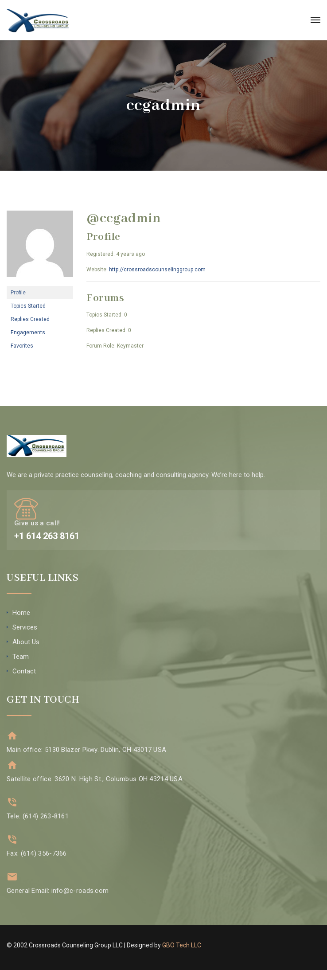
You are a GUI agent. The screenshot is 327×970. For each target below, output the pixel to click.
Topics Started (28, 306)
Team (20, 657)
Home (21, 613)
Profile (18, 292)
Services (24, 627)
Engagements (28, 332)
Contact (24, 671)
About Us (25, 642)
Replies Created (30, 319)
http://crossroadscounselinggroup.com (157, 269)
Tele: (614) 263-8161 (38, 816)
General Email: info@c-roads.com (58, 891)
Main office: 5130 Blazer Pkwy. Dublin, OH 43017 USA (86, 750)
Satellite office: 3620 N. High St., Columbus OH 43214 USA (95, 779)
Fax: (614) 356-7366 (37, 853)
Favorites (22, 346)
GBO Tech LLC (181, 945)
